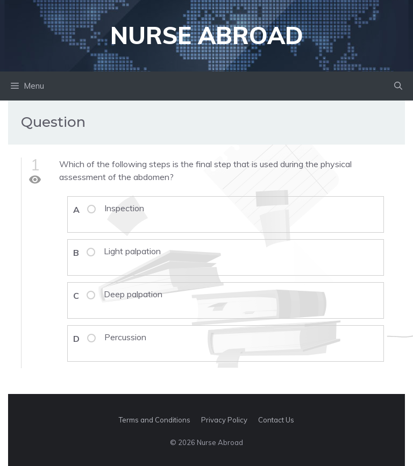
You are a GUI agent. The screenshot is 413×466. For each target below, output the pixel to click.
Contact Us (276, 419)
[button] (398, 86)
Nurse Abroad (206, 35)
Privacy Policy (224, 419)
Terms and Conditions (154, 419)
